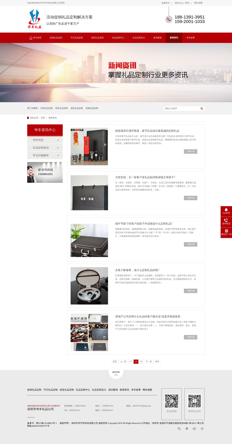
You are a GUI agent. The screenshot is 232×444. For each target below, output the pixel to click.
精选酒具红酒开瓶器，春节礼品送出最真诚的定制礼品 (147, 130)
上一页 (123, 361)
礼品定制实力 (139, 38)
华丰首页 (37, 38)
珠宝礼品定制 (61, 108)
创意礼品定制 (97, 38)
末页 (157, 361)
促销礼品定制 (56, 38)
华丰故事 (190, 38)
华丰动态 (38, 139)
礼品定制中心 (118, 38)
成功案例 (157, 38)
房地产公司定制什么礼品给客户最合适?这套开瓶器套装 (147, 316)
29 (141, 361)
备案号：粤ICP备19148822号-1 (42, 423)
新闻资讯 (174, 38)
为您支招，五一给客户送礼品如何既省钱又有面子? (145, 177)
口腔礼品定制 (46, 108)
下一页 (149, 361)
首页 (43, 118)
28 (136, 361)
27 (131, 361)
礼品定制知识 (41, 147)
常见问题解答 (41, 155)
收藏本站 (166, 3)
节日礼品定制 (76, 38)
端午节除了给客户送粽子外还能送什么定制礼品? (143, 223)
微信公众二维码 (182, 3)
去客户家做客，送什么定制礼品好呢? (137, 270)
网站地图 (198, 3)
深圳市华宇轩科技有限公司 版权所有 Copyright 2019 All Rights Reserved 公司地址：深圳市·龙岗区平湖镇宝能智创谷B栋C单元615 (134, 423)
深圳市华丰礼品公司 (44, 407)
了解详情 (190, 151)
